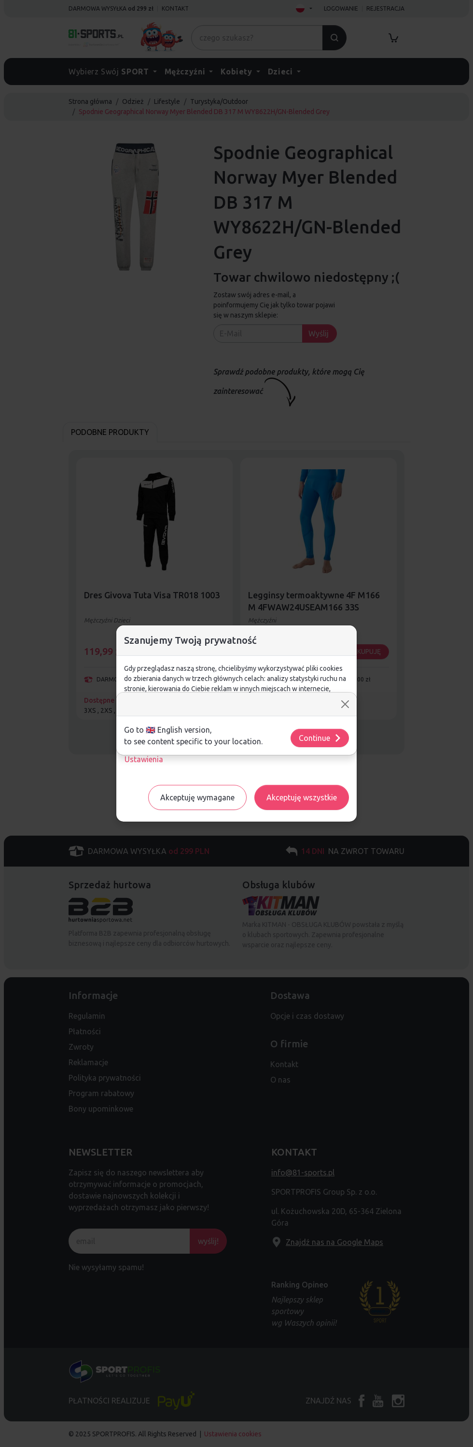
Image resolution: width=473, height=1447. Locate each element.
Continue (320, 738)
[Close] (345, 704)
